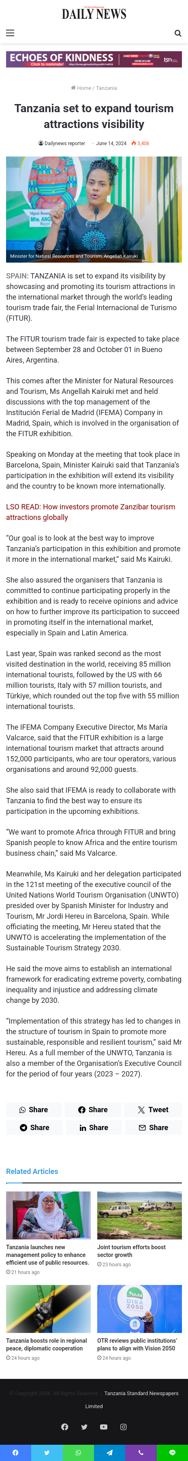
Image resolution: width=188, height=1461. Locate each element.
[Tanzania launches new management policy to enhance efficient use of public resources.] (48, 1215)
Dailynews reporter (65, 143)
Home (81, 88)
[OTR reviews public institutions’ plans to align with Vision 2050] (139, 1309)
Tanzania (106, 88)
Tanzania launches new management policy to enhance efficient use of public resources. (47, 1255)
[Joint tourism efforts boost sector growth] (139, 1215)
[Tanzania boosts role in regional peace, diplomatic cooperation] (48, 1309)
